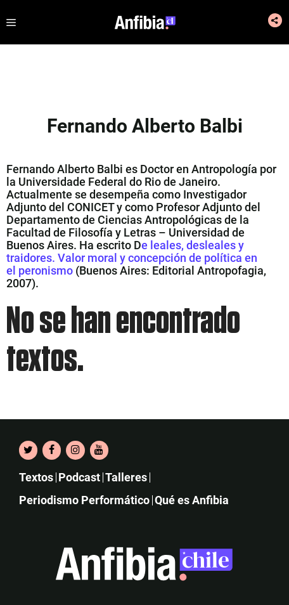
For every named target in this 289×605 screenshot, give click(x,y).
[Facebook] (51, 450)
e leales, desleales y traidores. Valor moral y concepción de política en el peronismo (131, 257)
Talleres (126, 477)
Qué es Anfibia (192, 500)
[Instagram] (75, 450)
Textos (36, 477)
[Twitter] (28, 450)
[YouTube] (99, 450)
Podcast (79, 477)
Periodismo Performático (84, 500)
